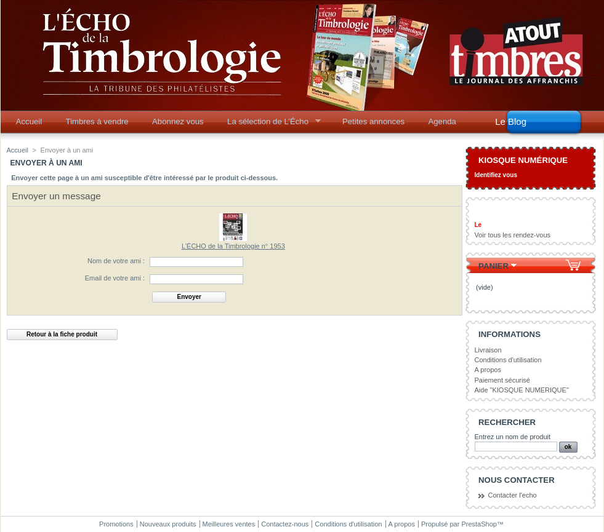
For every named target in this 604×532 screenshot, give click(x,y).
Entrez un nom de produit (513, 436)
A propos (488, 369)
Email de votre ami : (115, 278)
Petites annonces (373, 121)
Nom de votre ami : (116, 260)
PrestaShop (478, 524)
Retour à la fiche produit (61, 334)
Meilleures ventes (229, 524)
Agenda (442, 121)
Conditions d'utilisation (508, 359)
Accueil (29, 121)
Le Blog (510, 121)
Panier (493, 266)
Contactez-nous (284, 524)
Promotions (116, 524)
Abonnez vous (178, 121)
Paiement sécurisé (503, 380)
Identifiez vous (496, 175)
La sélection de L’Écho (270, 125)
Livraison (488, 350)
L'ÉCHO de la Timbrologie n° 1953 (233, 246)
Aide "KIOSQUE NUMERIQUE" (522, 390)
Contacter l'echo (512, 495)
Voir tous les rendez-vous (513, 235)
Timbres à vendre (97, 121)
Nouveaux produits (168, 524)
